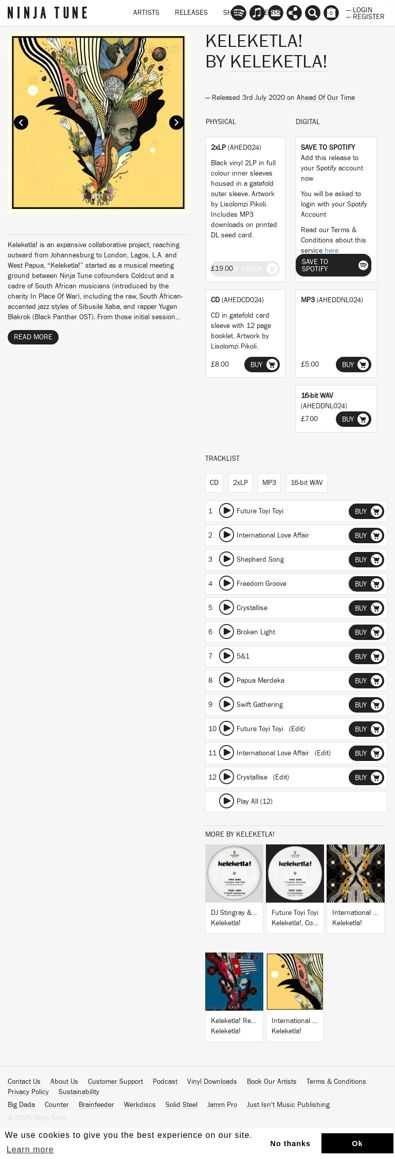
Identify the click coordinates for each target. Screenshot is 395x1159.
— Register (365, 16)
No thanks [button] (291, 1143)
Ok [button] (357, 1143)
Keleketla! (279, 62)
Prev (21, 122)
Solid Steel (182, 1105)
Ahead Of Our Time (326, 97)
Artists (146, 12)
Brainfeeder (96, 1105)
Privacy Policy (28, 1092)
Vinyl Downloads (212, 1081)
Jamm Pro (222, 1105)
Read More (33, 337)
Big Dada (21, 1105)
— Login (359, 9)
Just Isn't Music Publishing (288, 1105)
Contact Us (24, 1081)
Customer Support (115, 1081)
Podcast (165, 1081)
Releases (191, 12)
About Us (64, 1081)
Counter (57, 1105)
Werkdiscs (140, 1105)
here (331, 250)
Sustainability (79, 1092)
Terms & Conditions (336, 1081)
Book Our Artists (272, 1081)
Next (176, 122)
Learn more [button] (30, 1149)
